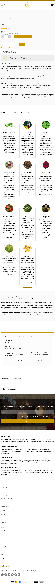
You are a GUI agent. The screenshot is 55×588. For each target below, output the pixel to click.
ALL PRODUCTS (5, 506)
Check (22, 44)
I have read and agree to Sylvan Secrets (29, 416)
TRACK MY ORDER (5, 546)
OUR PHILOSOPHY (5, 514)
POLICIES (3, 519)
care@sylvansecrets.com (8, 563)
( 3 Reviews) (8, 28)
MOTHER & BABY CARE (7, 498)
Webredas (42, 585)
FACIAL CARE (4, 487)
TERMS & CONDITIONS (7, 522)
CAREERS (3, 533)
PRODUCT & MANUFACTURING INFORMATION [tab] (15, 330)
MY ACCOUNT (4, 543)
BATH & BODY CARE (6, 490)
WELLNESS (4, 500)
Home (2, 15)
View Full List (27, 287)
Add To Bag (23, 36)
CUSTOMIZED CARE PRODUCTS (9, 551)
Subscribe (27, 421)
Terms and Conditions (41, 416)
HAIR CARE (4, 492)
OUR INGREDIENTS (6, 530)
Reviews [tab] (48, 330)
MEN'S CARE (4, 495)
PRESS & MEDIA (5, 527)
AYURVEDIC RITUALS (10, 15)
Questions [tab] (37, 330)
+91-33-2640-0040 (5, 566)
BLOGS (3, 554)
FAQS (2, 525)
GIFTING (3, 503)
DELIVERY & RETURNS (6, 549)
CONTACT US (4, 541)
